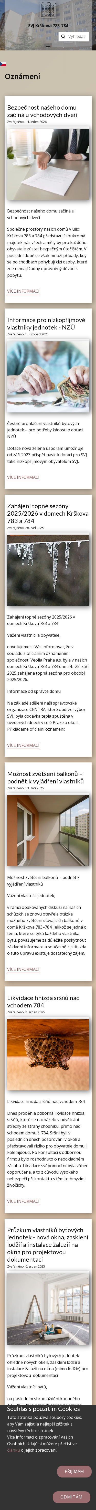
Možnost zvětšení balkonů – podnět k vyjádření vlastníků (45, 777)
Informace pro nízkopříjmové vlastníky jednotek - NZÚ (46, 323)
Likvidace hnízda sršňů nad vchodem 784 (43, 1001)
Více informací (23, 291)
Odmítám (71, 1497)
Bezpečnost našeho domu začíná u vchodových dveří (42, 110)
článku (13, 1450)
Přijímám (74, 1471)
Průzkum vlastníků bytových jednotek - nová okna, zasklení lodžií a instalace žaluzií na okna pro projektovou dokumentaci (47, 1244)
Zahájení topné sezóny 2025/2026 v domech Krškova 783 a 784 (48, 513)
